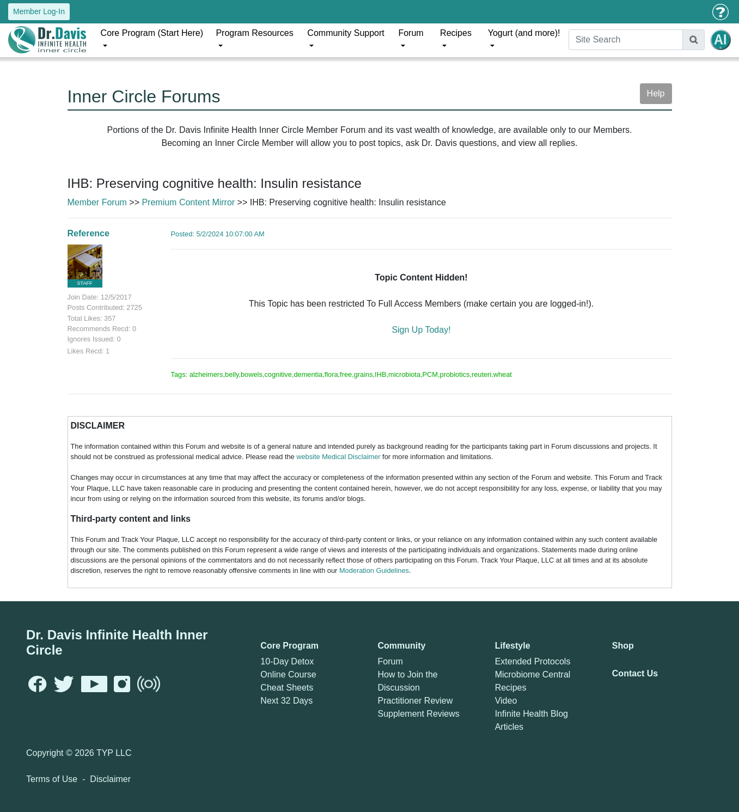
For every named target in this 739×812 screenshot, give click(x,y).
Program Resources (254, 33)
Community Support (345, 33)
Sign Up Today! (421, 329)
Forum (410, 33)
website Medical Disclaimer (338, 457)
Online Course (288, 674)
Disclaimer (110, 779)
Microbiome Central (533, 674)
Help (656, 93)
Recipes (456, 33)
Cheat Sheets (286, 687)
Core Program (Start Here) (152, 33)
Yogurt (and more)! (524, 33)
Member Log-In (39, 11)
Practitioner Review (415, 700)
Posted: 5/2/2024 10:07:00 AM (218, 234)
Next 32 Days (286, 700)
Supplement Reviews (418, 713)
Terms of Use (51, 779)
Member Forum (97, 202)
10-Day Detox (287, 661)
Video (506, 700)
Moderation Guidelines (374, 570)
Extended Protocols (533, 661)
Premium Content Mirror (188, 202)
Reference (88, 233)
